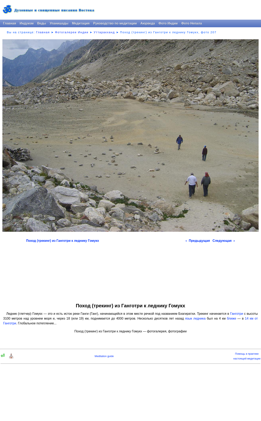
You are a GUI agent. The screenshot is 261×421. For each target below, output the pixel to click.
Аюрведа (147, 23)
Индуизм (27, 23)
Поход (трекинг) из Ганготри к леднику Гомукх (62, 240)
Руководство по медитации (115, 23)
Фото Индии (168, 23)
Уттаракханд (104, 32)
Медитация (80, 23)
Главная (9, 23)
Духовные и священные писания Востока (54, 10)
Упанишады (59, 23)
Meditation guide (104, 356)
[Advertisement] (130, 271)
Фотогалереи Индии (71, 32)
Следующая (224, 240)
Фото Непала (191, 23)
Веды (41, 23)
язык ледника (195, 318)
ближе (231, 318)
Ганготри (236, 313)
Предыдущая (198, 240)
